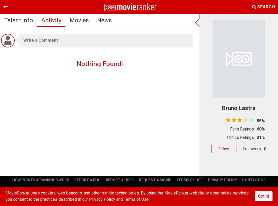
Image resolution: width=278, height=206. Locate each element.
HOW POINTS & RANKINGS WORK (40, 180)
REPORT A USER (120, 180)
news (104, 20)
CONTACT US (254, 180)
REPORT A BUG (87, 180)
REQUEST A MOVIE (155, 180)
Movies (79, 20)
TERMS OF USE (189, 180)
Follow (224, 149)
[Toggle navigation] (6, 6)
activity (51, 20)
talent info (18, 20)
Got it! (263, 196)
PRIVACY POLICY (222, 180)
